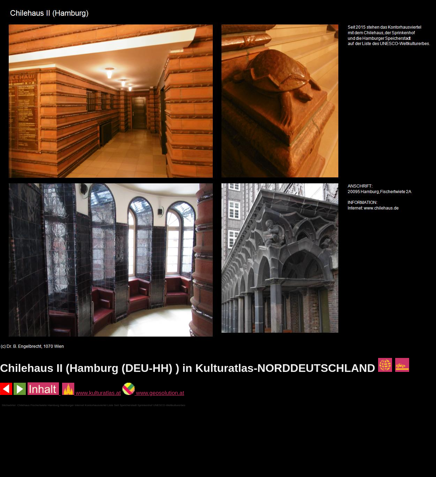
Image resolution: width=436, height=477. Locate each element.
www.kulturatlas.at (91, 393)
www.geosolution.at (153, 393)
